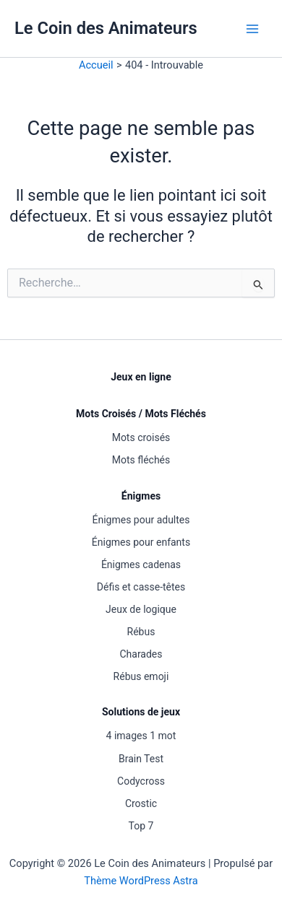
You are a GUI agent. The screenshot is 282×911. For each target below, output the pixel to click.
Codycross (141, 781)
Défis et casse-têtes (141, 587)
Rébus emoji (141, 676)
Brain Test (141, 758)
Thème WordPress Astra (140, 880)
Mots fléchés (141, 460)
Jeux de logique (141, 609)
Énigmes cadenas (141, 564)
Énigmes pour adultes (141, 520)
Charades (140, 654)
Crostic (141, 803)
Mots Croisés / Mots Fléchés (141, 413)
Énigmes (141, 496)
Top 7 (141, 826)
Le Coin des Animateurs (105, 28)
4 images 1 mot (141, 735)
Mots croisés (141, 437)
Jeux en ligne (141, 377)
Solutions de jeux (141, 712)
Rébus (141, 631)
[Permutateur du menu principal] (252, 29)
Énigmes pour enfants (141, 542)
